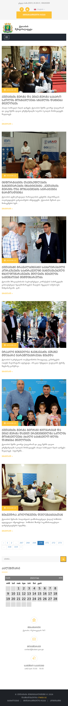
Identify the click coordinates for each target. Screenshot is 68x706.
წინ (60, 577)
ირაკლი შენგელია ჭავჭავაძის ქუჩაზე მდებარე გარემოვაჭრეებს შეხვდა (30, 354)
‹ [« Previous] (3, 543)
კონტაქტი (55, 700)
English (39, 9)
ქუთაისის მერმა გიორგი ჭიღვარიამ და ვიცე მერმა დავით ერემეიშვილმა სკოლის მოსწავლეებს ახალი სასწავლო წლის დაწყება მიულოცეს (34, 435)
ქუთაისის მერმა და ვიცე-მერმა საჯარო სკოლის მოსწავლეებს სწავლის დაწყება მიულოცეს (32, 100)
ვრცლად (7, 124)
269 (34, 543)
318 (9, 547)
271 (47, 543)
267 (21, 543)
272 (53, 543)
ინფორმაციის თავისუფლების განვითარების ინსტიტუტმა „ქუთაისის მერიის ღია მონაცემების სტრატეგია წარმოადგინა (30, 188)
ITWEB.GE (42, 697)
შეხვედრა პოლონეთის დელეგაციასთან (32, 515)
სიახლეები (13, 700)
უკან (8, 577)
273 (60, 543)
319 (16, 547)
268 (28, 543)
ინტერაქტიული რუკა (34, 14)
